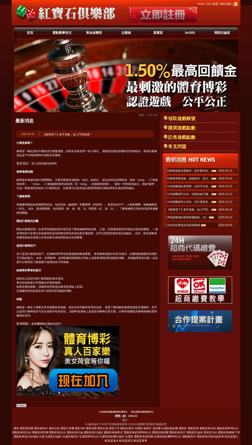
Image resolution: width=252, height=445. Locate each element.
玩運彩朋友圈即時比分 (167, 436)
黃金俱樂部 (94, 32)
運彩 (16, 428)
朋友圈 (157, 428)
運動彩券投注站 (21, 432)
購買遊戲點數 (182, 127)
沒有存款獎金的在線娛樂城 (183, 225)
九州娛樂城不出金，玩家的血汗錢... (188, 194)
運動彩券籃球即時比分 (137, 432)
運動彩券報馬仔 (113, 432)
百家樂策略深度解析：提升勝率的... (188, 170)
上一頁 (82, 397)
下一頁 (93, 397)
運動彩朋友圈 (160, 432)
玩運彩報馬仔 (70, 436)
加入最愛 (212, 3)
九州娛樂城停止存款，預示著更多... (188, 201)
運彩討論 (102, 428)
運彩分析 (54, 428)
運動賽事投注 (62, 32)
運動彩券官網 (40, 432)
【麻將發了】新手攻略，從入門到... (188, 209)
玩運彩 (138, 428)
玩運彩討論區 (53, 436)
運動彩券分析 (207, 428)
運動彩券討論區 (93, 432)
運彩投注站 (210, 432)
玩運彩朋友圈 (169, 428)
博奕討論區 (222, 32)
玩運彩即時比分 (89, 436)
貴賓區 (158, 32)
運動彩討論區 (194, 432)
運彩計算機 (67, 428)
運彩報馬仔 (41, 428)
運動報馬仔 (189, 436)
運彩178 (114, 428)
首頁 (30, 32)
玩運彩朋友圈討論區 (111, 436)
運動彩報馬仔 (177, 432)
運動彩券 (193, 428)
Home (201, 3)
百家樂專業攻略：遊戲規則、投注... (188, 178)
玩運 (41, 436)
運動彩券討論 (75, 432)
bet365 (190, 32)
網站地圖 (225, 3)
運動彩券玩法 (57, 432)
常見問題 (177, 146)
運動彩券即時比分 (228, 428)
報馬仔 (147, 428)
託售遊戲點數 (182, 137)
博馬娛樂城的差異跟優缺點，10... (187, 217)
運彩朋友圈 (26, 428)
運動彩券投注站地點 (25, 436)
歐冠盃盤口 (232, 436)
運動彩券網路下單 (229, 432)
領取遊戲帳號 (182, 118)
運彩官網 (91, 428)
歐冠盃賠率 (217, 436)
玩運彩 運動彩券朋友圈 (139, 436)
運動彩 (183, 428)
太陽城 (126, 32)
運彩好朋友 (127, 428)
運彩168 (80, 428)
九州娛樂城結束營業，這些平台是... (188, 186)
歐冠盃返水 (111, 440)
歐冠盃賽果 (140, 440)
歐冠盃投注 (126, 440)
